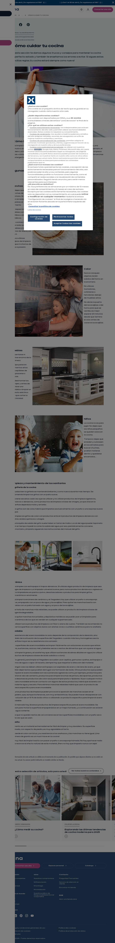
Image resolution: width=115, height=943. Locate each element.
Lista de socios (34, 210)
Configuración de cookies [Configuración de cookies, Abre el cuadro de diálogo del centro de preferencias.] (39, 218)
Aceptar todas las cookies (67, 223)
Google (38, 149)
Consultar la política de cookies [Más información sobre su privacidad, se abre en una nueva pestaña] (44, 206)
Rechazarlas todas (63, 217)
